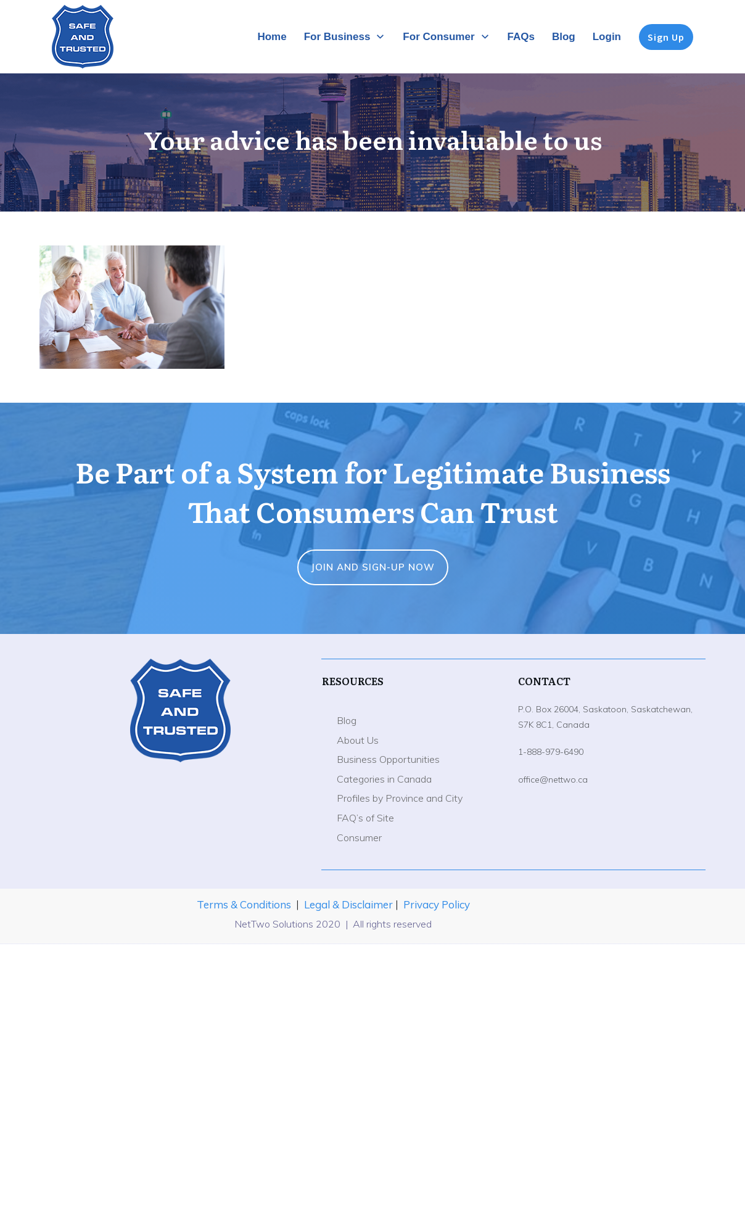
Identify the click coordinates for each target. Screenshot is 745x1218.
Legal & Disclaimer (349, 904)
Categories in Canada (384, 779)
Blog (346, 720)
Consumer (359, 837)
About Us (358, 740)
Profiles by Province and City (400, 798)
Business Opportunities (388, 759)
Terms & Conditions (244, 904)
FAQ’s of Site (365, 818)
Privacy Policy (436, 904)
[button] (131, 307)
